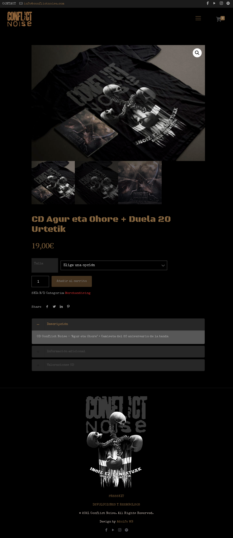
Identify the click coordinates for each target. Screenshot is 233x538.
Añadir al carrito (72, 281)
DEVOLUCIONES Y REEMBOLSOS (116, 504)
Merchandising (78, 293)
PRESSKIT (116, 496)
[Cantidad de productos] (40, 281)
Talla (38, 263)
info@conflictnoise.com (44, 4)
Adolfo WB (124, 521)
